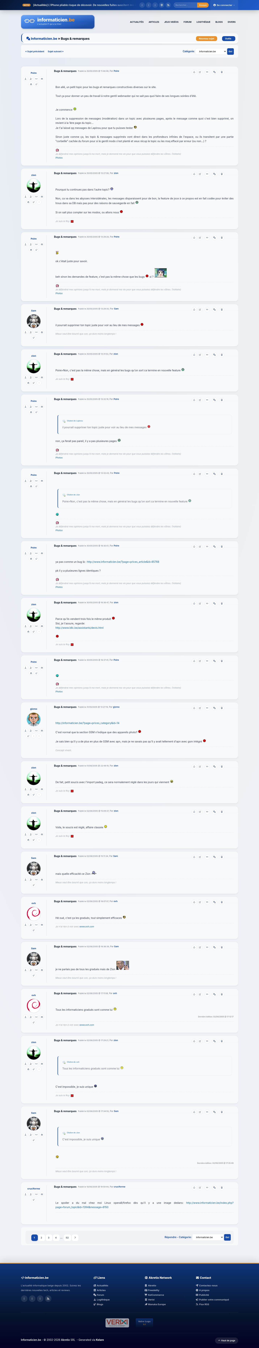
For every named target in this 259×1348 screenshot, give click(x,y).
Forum (98, 1294)
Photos (59, 157)
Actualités (100, 1285)
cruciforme (33, 1188)
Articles (99, 1290)
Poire (34, 72)
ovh (33, 903)
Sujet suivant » (56, 51)
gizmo (33, 708)
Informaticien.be (44, 38)
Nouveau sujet (206, 38)
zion (33, 175)
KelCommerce (154, 1294)
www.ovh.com (86, 926)
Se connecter (224, 5)
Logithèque (101, 1299)
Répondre (170, 1237)
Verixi (149, 1299)
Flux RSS (202, 1304)
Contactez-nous (207, 1285)
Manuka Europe (155, 1304)
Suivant (75, 1237)
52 (67, 1237)
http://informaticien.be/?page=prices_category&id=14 (87, 723)
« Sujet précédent (35, 51)
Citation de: (72, 421)
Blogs (98, 1304)
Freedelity (151, 1290)
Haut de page (226, 1340)
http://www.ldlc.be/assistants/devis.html (80, 627)
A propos (202, 1290)
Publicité (202, 1294)
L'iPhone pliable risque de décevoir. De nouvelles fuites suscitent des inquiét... (97, 5)
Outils (228, 38)
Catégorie (188, 51)
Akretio (150, 1285)
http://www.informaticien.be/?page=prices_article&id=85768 (123, 561)
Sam (33, 310)
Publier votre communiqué (212, 1299)
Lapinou (79, 421)
